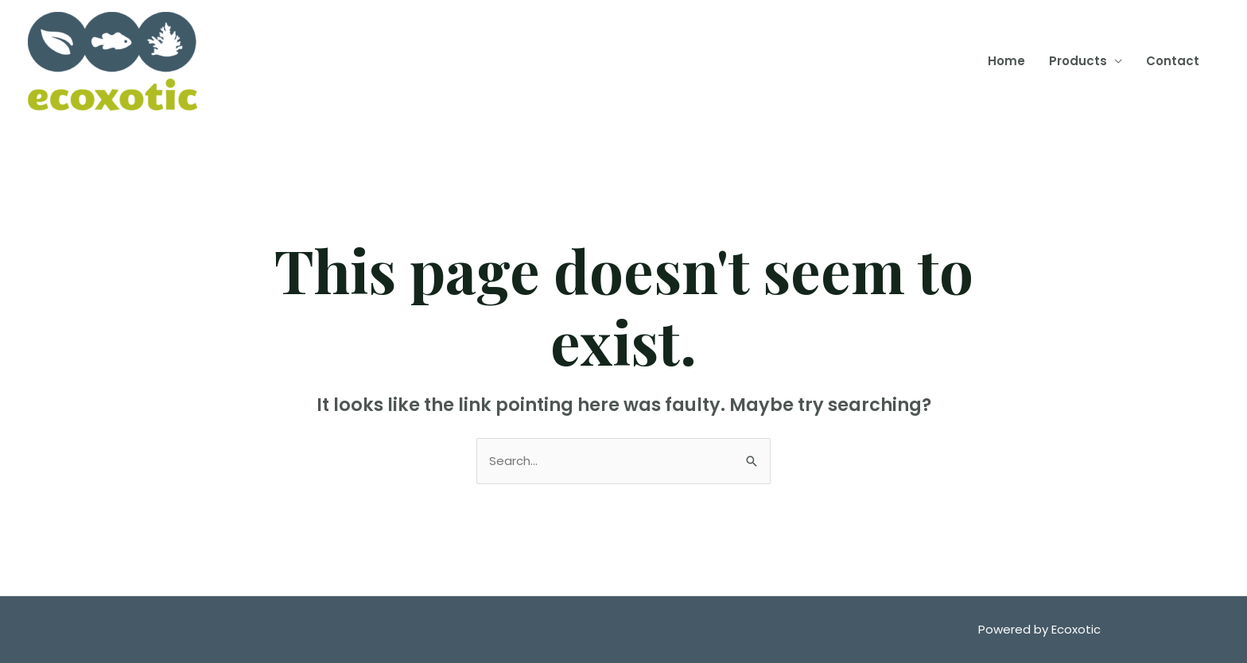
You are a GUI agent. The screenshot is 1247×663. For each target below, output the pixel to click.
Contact (1172, 60)
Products (1078, 60)
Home (1006, 60)
